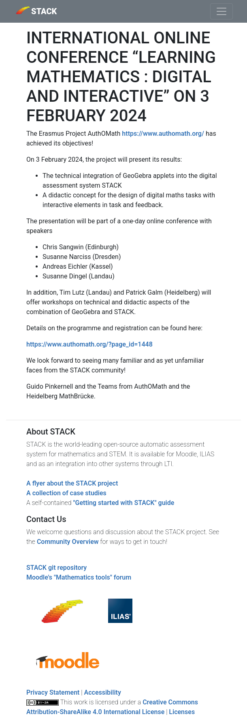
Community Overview (68, 542)
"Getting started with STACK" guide (123, 503)
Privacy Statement (52, 692)
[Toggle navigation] (221, 11)
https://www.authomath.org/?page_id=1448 (89, 344)
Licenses (182, 712)
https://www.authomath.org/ (163, 133)
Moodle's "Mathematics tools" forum (78, 577)
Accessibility (102, 692)
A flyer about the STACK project (72, 483)
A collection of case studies (66, 493)
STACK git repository (56, 567)
